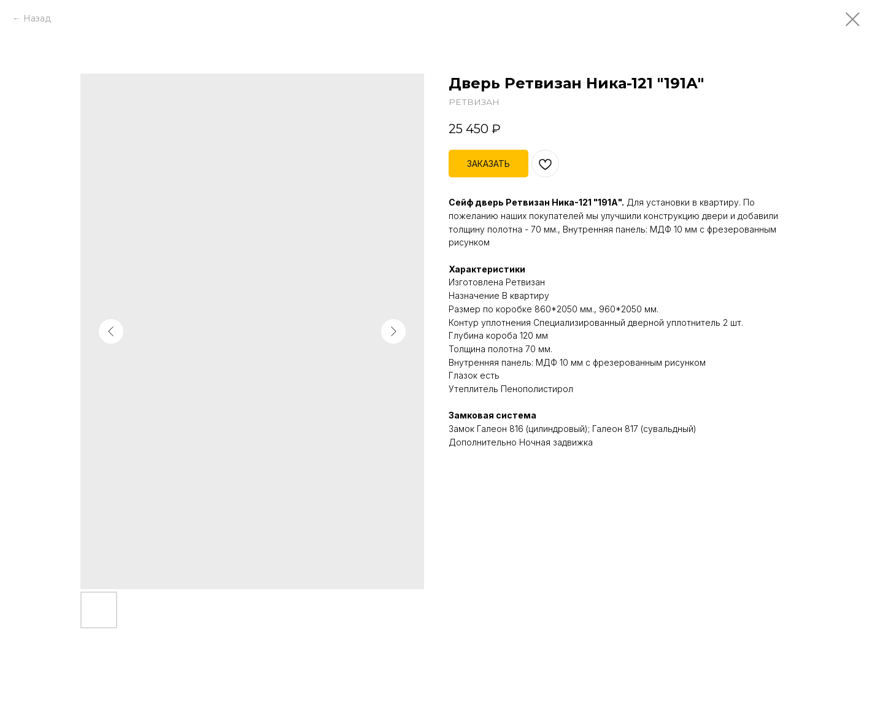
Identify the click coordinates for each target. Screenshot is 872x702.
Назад (37, 18)
